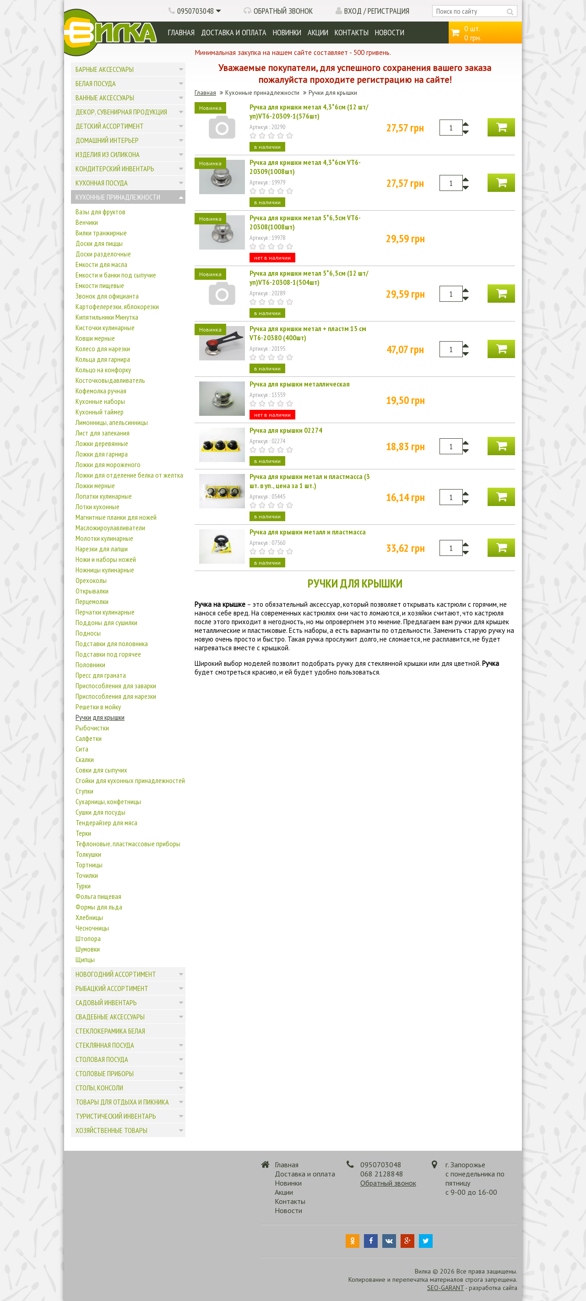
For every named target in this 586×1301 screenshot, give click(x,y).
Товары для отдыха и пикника (122, 1101)
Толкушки (88, 854)
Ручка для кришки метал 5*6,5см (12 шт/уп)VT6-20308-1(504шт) (309, 277)
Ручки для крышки (100, 717)
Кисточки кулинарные (105, 327)
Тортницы (89, 864)
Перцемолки (92, 601)
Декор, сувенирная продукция (121, 111)
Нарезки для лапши (102, 548)
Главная (181, 32)
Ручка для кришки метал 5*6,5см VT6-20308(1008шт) (305, 222)
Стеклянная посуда (105, 1045)
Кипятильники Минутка (107, 316)
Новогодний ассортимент (116, 974)
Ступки (84, 790)
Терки (83, 833)
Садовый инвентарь (106, 1002)
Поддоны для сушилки (106, 622)
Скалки (85, 759)
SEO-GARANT (445, 1288)
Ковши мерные (95, 338)
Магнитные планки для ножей (116, 517)
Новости (389, 32)
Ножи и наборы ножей (106, 559)
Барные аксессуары (105, 69)
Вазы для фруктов (100, 211)
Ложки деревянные (102, 443)
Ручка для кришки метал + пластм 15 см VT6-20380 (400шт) (308, 333)
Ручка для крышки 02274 (286, 430)
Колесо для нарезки (103, 348)
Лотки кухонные (97, 506)
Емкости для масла (101, 264)
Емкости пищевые (100, 285)
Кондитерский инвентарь (115, 168)
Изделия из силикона (108, 154)
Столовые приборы (105, 1073)
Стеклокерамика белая (110, 1030)
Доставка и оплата (233, 32)
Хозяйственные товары (111, 1130)
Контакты (352, 32)
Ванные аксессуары (105, 97)
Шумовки (88, 948)
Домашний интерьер (107, 140)
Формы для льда (99, 906)
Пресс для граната (101, 675)
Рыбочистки (92, 727)
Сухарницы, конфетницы (108, 801)
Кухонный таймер (100, 411)
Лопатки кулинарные (104, 496)
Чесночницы (92, 927)
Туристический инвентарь (116, 1116)
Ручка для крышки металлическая (300, 383)
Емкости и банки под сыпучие (116, 274)
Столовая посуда (102, 1059)
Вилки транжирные (101, 232)
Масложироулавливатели (110, 527)
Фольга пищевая (98, 896)
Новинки (287, 32)
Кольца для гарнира (103, 359)
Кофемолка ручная (101, 390)
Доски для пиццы (99, 243)
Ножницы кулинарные (105, 569)
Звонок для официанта (107, 295)
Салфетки (89, 738)
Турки (83, 885)
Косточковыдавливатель (110, 380)
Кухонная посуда (102, 182)
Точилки (87, 875)
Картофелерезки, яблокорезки (117, 306)
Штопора (88, 938)
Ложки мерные (95, 485)
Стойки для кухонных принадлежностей (130, 780)
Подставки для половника (112, 643)
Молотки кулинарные (104, 538)
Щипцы (85, 959)
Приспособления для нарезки (116, 696)
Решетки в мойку (98, 706)
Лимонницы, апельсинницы (112, 422)
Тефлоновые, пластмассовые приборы (128, 843)
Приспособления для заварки (116, 685)
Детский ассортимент (110, 126)
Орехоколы (91, 580)
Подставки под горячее (108, 654)
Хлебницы (89, 917)
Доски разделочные (103, 253)
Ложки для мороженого (108, 464)
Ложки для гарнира (102, 453)
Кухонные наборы (100, 401)
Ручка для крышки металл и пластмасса (308, 531)
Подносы (88, 632)
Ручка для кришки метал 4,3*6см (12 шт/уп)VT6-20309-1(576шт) (309, 111)
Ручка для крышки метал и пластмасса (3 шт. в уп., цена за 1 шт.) (310, 481)
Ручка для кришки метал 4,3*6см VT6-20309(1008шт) (305, 167)
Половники (90, 664)
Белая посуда (96, 83)
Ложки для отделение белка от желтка (129, 474)
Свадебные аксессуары (110, 1016)
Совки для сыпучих (101, 769)
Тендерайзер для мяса (106, 822)
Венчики (87, 222)
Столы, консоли (99, 1087)
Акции (318, 32)
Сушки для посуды (100, 812)
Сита (82, 748)
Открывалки (92, 590)
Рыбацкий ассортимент (112, 988)
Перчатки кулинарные (105, 611)
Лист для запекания (103, 432)
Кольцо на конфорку (103, 369)
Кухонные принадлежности (118, 196)
